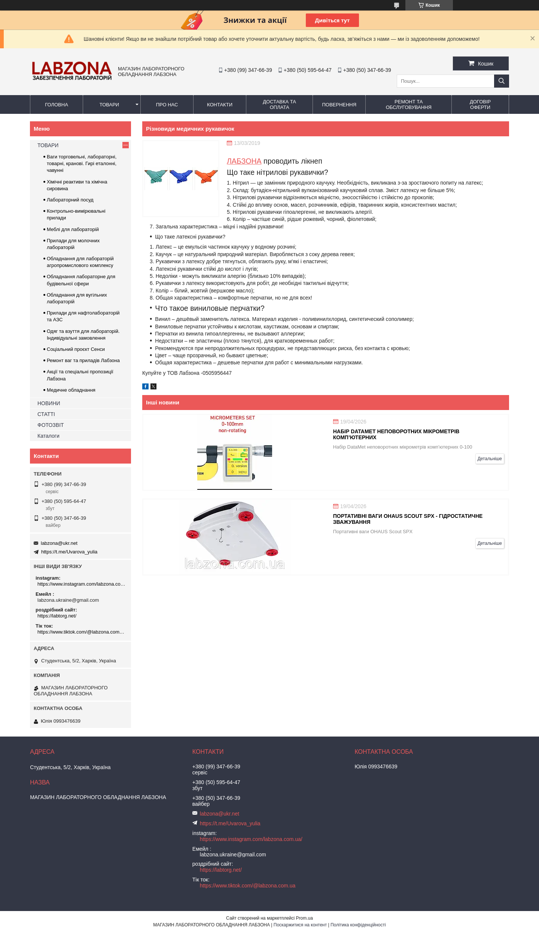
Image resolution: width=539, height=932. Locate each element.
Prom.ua (304, 918)
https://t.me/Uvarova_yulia (69, 552)
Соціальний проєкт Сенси (76, 349)
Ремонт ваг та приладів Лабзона (83, 360)
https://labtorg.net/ (56, 616)
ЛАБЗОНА (244, 161)
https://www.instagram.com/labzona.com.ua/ (81, 584)
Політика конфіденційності (358, 925)
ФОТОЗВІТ (50, 425)
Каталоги (48, 436)
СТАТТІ (46, 414)
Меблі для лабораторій (73, 229)
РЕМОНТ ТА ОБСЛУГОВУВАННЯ (409, 104)
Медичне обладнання (71, 390)
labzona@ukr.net (59, 543)
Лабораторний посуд (70, 200)
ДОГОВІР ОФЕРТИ (480, 104)
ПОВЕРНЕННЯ (339, 104)
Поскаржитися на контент (300, 925)
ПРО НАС (167, 104)
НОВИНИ (48, 403)
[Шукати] (501, 81)
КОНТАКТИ (219, 104)
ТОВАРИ (109, 104)
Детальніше (490, 458)
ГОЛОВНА (56, 104)
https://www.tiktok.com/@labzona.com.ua (81, 632)
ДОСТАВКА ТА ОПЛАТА (279, 104)
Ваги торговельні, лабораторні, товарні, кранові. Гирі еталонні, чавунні (81, 163)
